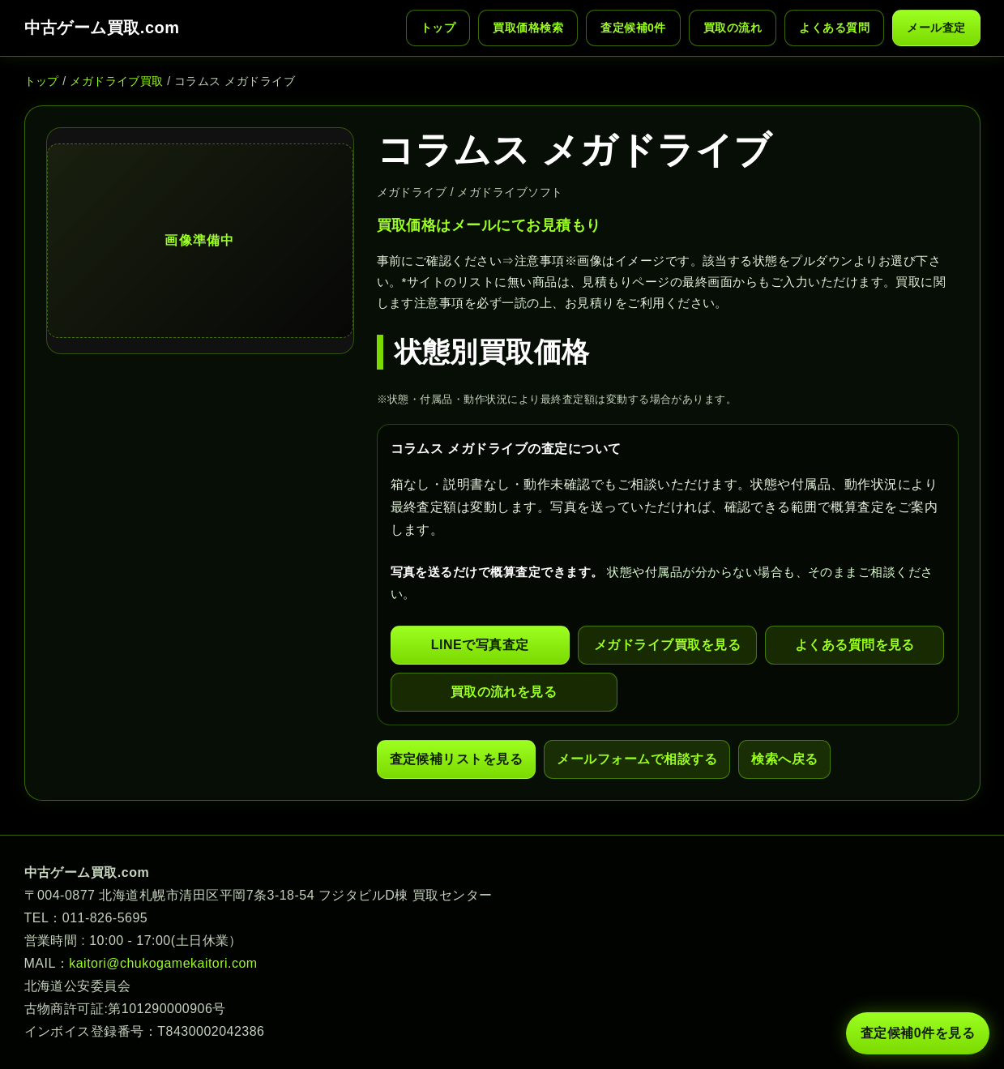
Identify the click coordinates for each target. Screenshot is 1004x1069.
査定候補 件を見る (918, 1033)
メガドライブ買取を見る (667, 645)
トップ (438, 27)
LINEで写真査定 (480, 645)
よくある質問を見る (855, 645)
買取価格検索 (528, 27)
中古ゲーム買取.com (102, 27)
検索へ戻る (784, 759)
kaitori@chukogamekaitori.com (163, 963)
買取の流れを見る (504, 692)
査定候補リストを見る (456, 759)
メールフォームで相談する (637, 759)
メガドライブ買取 (117, 81)
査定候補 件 (633, 28)
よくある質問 (834, 27)
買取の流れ (732, 27)
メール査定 (936, 27)
